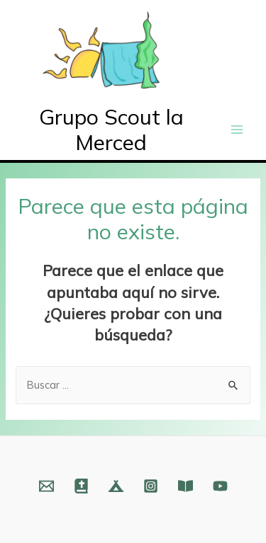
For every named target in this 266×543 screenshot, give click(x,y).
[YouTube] (220, 486)
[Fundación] (185, 486)
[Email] (46, 486)
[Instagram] (151, 486)
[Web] (81, 486)
